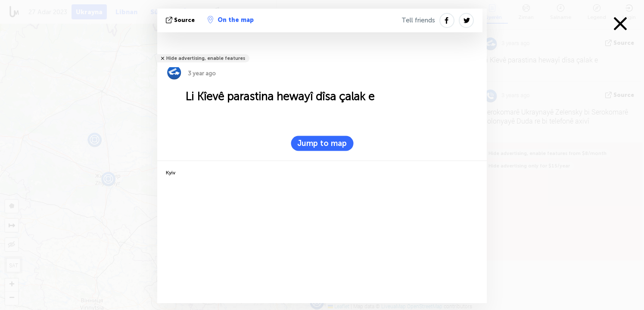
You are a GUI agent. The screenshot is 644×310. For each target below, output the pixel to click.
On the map (231, 20)
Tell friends (418, 20)
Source (181, 20)
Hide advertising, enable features (205, 58)
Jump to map (322, 143)
